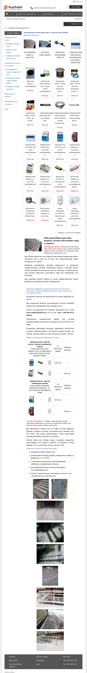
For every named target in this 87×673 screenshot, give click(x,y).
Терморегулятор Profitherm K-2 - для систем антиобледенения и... (30, 182)
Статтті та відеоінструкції (72, 14)
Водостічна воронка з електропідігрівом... (31, 83)
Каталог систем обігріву (26, 14)
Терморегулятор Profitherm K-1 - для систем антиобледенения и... (74, 150)
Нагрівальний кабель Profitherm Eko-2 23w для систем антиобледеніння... (45, 86)
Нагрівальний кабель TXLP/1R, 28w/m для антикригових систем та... (74, 86)
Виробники (40, 660)
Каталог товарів (42, 657)
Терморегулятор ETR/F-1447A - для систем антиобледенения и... (45, 150)
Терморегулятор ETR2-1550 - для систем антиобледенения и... (60, 150)
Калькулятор (49, 14)
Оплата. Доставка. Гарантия (15, 19)
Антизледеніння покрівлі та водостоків (29, 54)
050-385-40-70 (50, 8)
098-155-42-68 (39, 8)
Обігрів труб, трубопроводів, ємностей (60, 54)
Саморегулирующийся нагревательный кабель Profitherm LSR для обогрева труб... (61, 118)
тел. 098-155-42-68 (70, 660)
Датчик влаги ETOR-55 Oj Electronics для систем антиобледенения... (60, 182)
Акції (6, 109)
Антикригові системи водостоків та (18, 28)
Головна (12, 657)
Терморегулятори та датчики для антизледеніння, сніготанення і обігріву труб (75, 57)
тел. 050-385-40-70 (70, 664)
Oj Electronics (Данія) (58, 348)
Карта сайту (13, 660)
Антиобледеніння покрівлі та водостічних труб (13, 72)
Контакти (78, 19)
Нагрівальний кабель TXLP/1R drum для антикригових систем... (60, 86)
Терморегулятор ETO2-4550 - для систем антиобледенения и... (30, 150)
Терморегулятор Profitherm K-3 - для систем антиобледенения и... (45, 182)
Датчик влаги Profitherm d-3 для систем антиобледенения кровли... (74, 182)
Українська (77, 1)
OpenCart (12, 672)
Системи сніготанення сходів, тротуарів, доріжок (13, 80)
